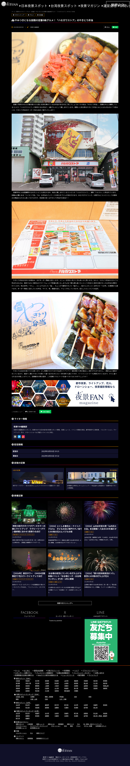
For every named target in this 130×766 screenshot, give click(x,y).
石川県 (95, 683)
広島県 (47, 688)
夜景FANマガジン (22, 722)
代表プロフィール (53, 670)
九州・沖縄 (62, 699)
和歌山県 (106, 686)
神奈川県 (28, 683)
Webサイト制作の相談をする (48, 675)
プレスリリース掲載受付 (44, 673)
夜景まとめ (51, 724)
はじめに (27, 670)
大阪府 (57, 686)
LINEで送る (45, 412)
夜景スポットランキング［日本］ (28, 694)
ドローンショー (56, 726)
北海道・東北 (20, 697)
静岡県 (37, 686)
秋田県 (57, 681)
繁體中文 (117, 5)
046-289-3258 (63, 757)
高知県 (95, 688)
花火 (78, 724)
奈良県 (95, 686)
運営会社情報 (38, 670)
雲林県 (18, 716)
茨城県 (86, 681)
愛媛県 (86, 688)
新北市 (28, 705)
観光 (71, 726)
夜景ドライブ (40, 733)
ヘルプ (76, 670)
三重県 (47, 686)
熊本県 (37, 691)
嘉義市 (28, 718)
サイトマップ (93, 675)
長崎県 (28, 691)
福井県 (105, 683)
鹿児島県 (67, 691)
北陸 (75, 697)
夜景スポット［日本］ (23, 678)
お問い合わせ (99, 673)
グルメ (78, 726)
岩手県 (37, 681)
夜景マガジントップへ (65, 603)
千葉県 (47, 683)
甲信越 (61, 697)
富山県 (86, 683)
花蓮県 (66, 707)
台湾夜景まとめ (35, 728)
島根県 (28, 688)
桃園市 (37, 705)
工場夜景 (30, 724)
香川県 (76, 688)
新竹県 (66, 705)
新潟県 (57, 683)
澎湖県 (76, 707)
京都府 (66, 686)
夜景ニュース (40, 724)
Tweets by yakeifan (55, 620)
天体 (65, 726)
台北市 (18, 705)
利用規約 (67, 670)
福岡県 (105, 688)
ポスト (107, 27)
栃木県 (95, 681)
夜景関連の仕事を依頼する (24, 675)
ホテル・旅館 (88, 726)
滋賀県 (86, 686)
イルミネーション (21, 726)
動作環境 (81, 675)
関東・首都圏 (49, 697)
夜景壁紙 (30, 738)
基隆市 (47, 705)
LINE (115, 27)
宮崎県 (57, 691)
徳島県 (66, 688)
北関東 (32, 697)
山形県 (66, 681)
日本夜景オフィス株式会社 (59, 759)
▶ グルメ (31, 15)
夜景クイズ (70, 724)
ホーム (17, 670)
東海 (90, 697)
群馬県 (105, 681)
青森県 (28, 681)
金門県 (86, 707)
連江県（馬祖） (98, 716)
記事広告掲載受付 (63, 673)
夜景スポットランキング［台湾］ (28, 711)
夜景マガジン (90, 6)
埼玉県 (37, 683)
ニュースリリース (68, 675)
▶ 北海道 (40, 15)
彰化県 (28, 707)
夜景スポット (20, 724)
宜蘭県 (57, 707)
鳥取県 (18, 688)
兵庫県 (76, 686)
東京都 (18, 683)
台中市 (76, 705)
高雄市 (95, 705)
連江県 (95, 707)
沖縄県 (76, 691)
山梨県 (66, 683)
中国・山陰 (33, 699)
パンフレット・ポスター (82, 673)
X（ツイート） (30, 412)
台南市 (86, 705)
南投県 (37, 707)
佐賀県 (18, 691)
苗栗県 (47, 707)
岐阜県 (28, 686)
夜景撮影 (61, 724)
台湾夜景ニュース (21, 728)
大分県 (47, 691)
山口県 (57, 688)
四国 (46, 699)
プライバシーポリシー (90, 670)
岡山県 (37, 688)
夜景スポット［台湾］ (23, 703)
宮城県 (47, 681)
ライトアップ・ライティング (39, 726)
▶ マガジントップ (18, 15)
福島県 (76, 681)
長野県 (76, 683)
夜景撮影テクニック (42, 738)
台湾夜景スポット (64, 6)
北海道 (18, 681)
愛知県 (18, 686)
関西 (17, 699)
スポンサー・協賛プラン (23, 673)
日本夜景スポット (34, 6)
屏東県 (105, 705)
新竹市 (57, 705)
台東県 (18, 707)
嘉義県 (28, 716)
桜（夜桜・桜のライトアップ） (92, 724)
